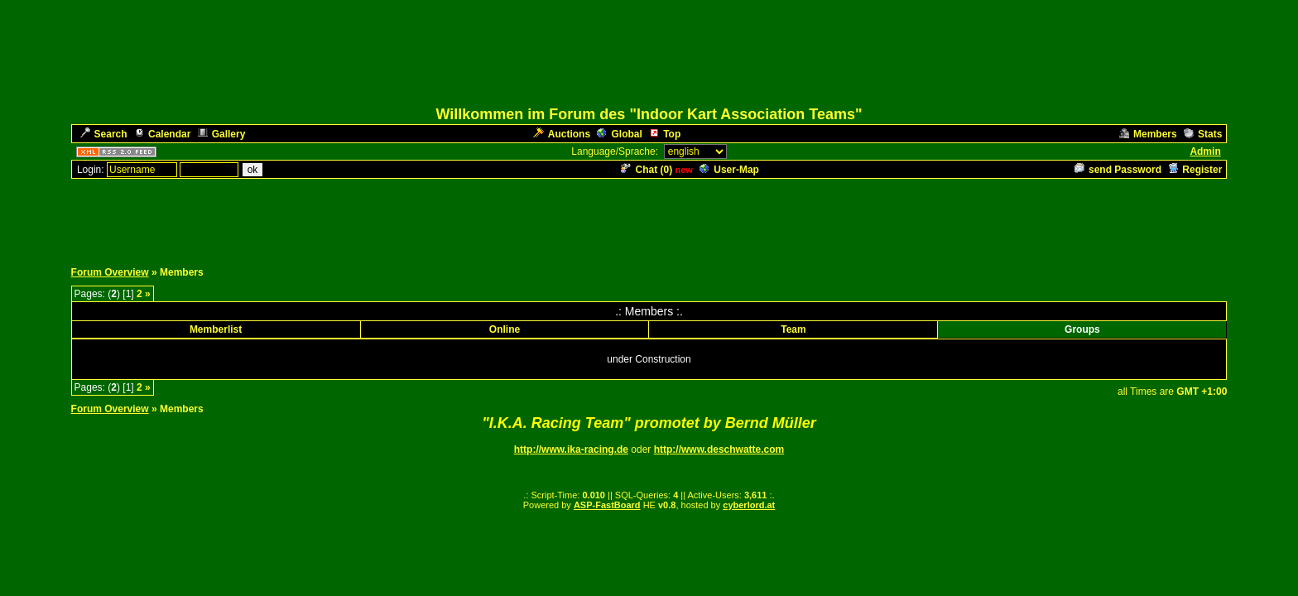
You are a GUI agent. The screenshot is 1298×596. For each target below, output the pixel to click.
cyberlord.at (749, 505)
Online (504, 329)
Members (1148, 134)
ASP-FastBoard (607, 505)
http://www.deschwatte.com (719, 449)
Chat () (646, 169)
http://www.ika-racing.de (571, 449)
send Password (1117, 169)
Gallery (222, 134)
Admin (1205, 151)
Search (103, 134)
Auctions (561, 134)
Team (793, 329)
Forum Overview (110, 272)
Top (664, 134)
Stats (1203, 134)
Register (1195, 169)
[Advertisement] (649, 217)
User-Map (729, 169)
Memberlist (216, 329)
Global (619, 134)
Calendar (162, 134)
